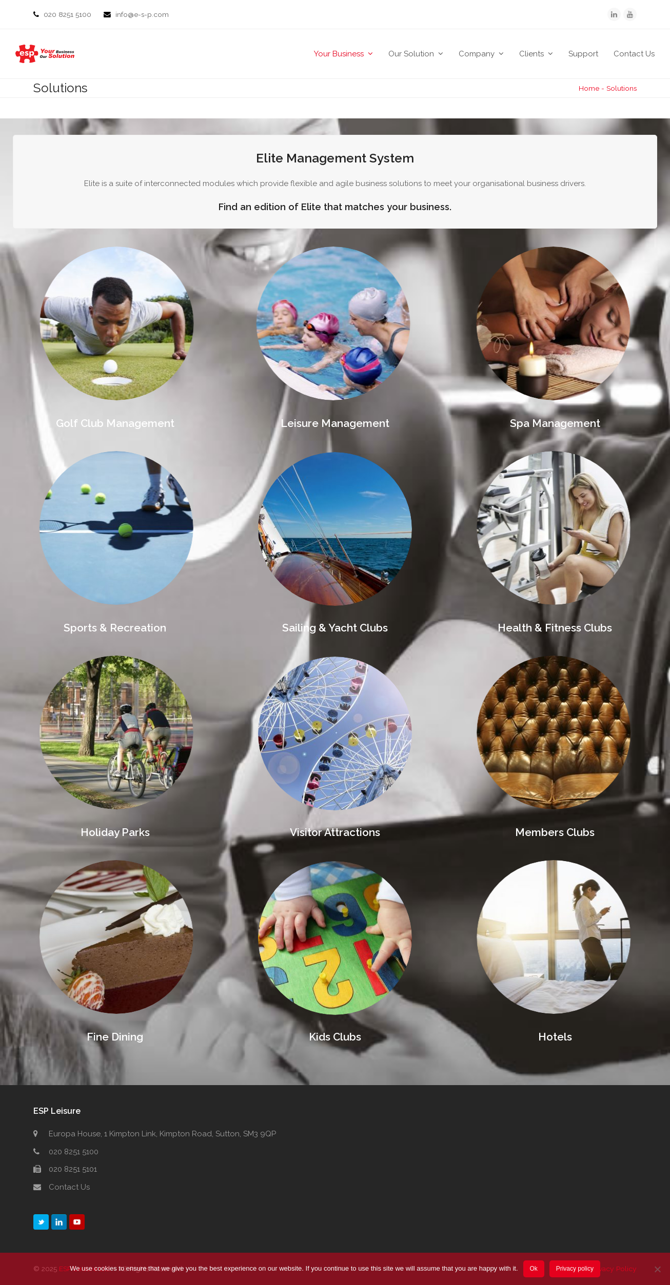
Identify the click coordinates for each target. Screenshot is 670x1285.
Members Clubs (555, 832)
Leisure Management (335, 423)
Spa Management (555, 423)
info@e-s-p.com (142, 14)
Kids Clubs (335, 1036)
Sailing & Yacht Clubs (335, 627)
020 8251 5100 (68, 14)
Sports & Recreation (115, 627)
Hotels (555, 1036)
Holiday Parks (115, 832)
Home (589, 88)
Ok (533, 1268)
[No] (657, 1269)
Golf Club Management (115, 423)
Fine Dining (115, 1036)
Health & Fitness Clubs (555, 627)
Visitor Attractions (335, 832)
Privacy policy (575, 1268)
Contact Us (69, 1187)
